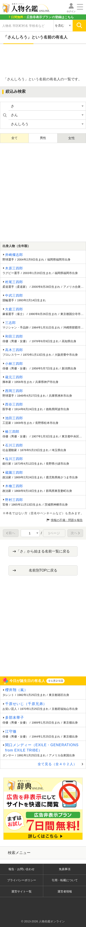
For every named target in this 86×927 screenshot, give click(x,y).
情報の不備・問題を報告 (67, 520)
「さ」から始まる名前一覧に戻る (43, 551)
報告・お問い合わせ (21, 869)
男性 (43, 138)
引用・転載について (65, 880)
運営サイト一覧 (21, 891)
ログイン (71, 11)
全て (14, 138)
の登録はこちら (41, 17)
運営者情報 (64, 891)
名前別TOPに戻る (43, 570)
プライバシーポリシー (21, 880)
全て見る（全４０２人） (57, 764)
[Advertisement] (43, 61)
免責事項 (64, 869)
